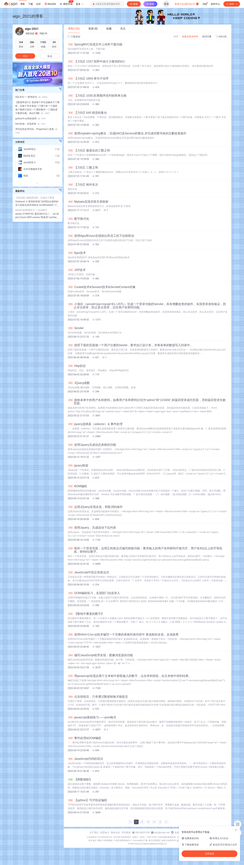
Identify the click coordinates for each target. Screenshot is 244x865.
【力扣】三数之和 (83, 167)
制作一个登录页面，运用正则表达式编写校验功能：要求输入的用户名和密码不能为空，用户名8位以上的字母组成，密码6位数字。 (145, 550)
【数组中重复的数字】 (86, 613)
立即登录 (209, 853)
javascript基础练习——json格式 (92, 717)
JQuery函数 (79, 383)
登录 (166, 4)
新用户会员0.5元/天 (187, 3)
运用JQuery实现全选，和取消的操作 (95, 507)
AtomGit (50, 4)
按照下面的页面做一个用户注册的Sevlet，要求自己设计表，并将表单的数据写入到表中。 (130, 345)
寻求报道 (126, 832)
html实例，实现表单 (30, 123)
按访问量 (206, 36)
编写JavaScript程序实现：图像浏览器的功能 (100, 655)
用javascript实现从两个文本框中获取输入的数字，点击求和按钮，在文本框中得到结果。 (129, 676)
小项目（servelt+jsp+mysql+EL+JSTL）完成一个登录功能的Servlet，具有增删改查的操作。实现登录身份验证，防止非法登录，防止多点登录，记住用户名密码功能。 (147, 305)
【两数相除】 (80, 779)
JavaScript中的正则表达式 (88, 572)
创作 (231, 4)
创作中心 (215, 4)
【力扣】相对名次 (83, 184)
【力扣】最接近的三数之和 (89, 150)
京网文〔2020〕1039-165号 (144, 837)
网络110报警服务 (105, 840)
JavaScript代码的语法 (85, 758)
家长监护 (93, 840)
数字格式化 (78, 218)
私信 (49, 56)
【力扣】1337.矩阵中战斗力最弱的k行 (96, 61)
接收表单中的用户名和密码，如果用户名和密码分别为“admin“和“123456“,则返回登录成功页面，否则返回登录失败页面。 (147, 401)
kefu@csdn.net (162, 832)
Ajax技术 (77, 253)
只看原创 (74, 36)
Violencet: (20, 201)
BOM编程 (77, 486)
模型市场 (66, 3)
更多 (79, 4)
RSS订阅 (221, 36)
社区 (38, 4)
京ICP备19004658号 (122, 837)
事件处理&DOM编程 (84, 738)
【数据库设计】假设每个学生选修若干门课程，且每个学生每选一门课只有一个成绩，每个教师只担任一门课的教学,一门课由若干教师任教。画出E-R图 (37, 108)
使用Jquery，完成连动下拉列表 (92, 527)
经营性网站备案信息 (167, 837)
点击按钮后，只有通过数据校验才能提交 (98, 696)
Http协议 (77, 366)
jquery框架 (78, 465)
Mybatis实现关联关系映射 (88, 201)
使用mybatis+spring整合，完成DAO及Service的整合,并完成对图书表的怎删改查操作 (127, 133)
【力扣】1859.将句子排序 (88, 78)
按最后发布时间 (190, 36)
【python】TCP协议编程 (87, 800)
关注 (25, 56)
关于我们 (94, 832)
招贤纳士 (104, 832)
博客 (22, 4)
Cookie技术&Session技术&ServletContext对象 (102, 287)
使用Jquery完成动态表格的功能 (92, 444)
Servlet (75, 328)
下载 (30, 4)
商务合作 (115, 832)
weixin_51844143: (25, 213)
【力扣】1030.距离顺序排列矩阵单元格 (97, 95)
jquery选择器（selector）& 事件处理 (95, 424)
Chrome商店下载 (140, 840)
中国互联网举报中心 (123, 840)
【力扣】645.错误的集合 (87, 112)
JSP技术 (77, 270)
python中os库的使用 (30, 118)
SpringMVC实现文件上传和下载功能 (95, 44)
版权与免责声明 (169, 840)
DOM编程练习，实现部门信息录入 (94, 593)
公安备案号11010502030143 (99, 837)
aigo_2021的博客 (28, 16)
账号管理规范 (155, 840)
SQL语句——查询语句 (31, 97)
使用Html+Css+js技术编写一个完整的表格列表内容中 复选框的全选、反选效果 (123, 634)
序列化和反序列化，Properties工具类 (36, 131)
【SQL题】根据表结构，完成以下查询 (34, 197)
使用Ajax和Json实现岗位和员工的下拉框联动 (101, 235)
